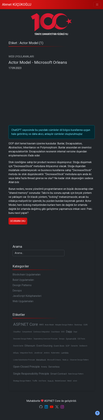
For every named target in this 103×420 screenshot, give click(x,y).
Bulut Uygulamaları (23, 279)
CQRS (85, 325)
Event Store (59, 346)
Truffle (34, 381)
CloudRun (17, 332)
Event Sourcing (44, 345)
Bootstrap (78, 325)
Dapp (69, 331)
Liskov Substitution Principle (24, 360)
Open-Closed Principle (26, 366)
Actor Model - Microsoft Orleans (38, 62)
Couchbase (55, 332)
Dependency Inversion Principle (46, 339)
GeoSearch (83, 346)
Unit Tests (42, 381)
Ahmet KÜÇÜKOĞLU (16, 5)
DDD (63, 332)
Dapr (75, 332)
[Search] (39, 253)
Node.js (65, 360)
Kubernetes (55, 353)
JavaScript (38, 353)
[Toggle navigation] (97, 4)
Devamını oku (18, 221)
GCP (67, 346)
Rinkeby (44, 367)
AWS (41, 325)
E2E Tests (81, 339)
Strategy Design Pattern (22, 381)
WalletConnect (60, 381)
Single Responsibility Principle (31, 373)
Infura (16, 353)
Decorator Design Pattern (22, 339)
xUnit (75, 381)
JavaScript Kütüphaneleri (27, 295)
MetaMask (41, 360)
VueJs (51, 381)
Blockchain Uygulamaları (27, 274)
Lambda (64, 353)
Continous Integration (41, 332)
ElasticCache (18, 346)
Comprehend (27, 332)
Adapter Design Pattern (64, 325)
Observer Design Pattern (79, 360)
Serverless (54, 366)
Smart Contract (58, 373)
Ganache (74, 346)
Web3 (69, 381)
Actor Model (49, 325)
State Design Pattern (75, 374)
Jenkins (47, 353)
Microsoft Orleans (54, 360)
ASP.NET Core (25, 324)
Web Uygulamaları (23, 301)
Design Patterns (22, 285)
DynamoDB (71, 339)
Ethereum (30, 345)
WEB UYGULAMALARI (21, 56)
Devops (17, 290)
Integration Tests (26, 353)
